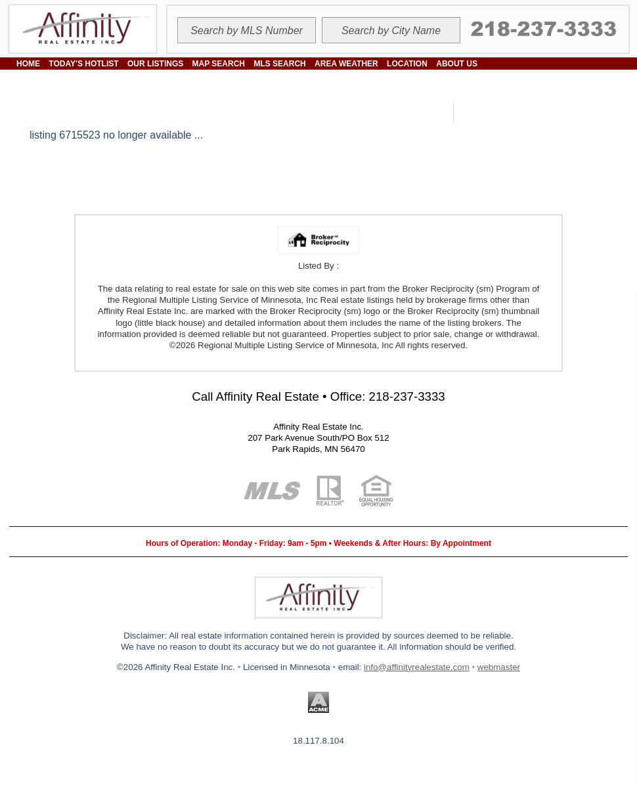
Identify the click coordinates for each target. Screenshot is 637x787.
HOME (28, 63)
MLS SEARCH (279, 63)
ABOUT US (456, 63)
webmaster (498, 667)
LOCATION (407, 63)
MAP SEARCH (218, 63)
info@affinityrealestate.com (417, 667)
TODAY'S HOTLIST (83, 63)
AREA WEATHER (346, 63)
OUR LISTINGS (155, 63)
